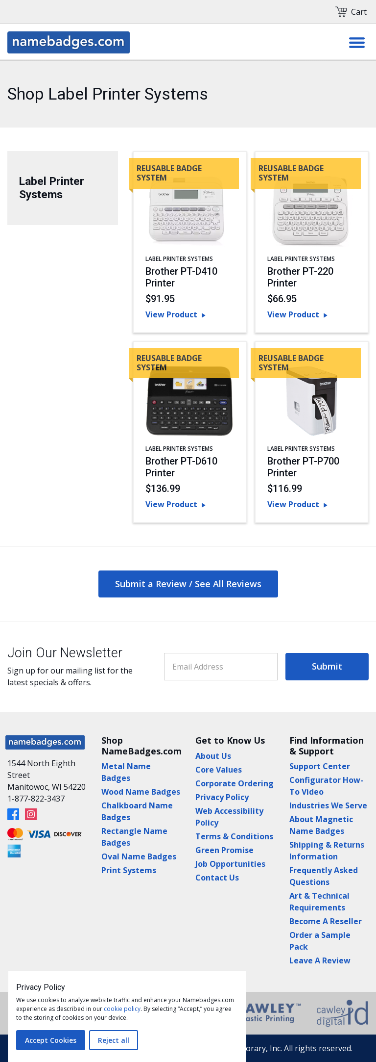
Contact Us (217, 877)
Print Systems (128, 870)
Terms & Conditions (234, 836)
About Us (213, 756)
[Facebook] (13, 814)
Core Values (218, 769)
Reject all (113, 1040)
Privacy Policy (222, 797)
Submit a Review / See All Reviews (188, 584)
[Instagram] (31, 814)
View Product (176, 314)
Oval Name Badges (138, 856)
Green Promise (224, 850)
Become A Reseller (325, 921)
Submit (327, 666)
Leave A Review (320, 960)
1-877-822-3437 (36, 798)
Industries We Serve (328, 805)
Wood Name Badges (140, 791)
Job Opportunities (230, 863)
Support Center (319, 766)
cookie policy (122, 1009)
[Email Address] (221, 666)
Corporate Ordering (234, 783)
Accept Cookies (50, 1040)
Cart (351, 12)
